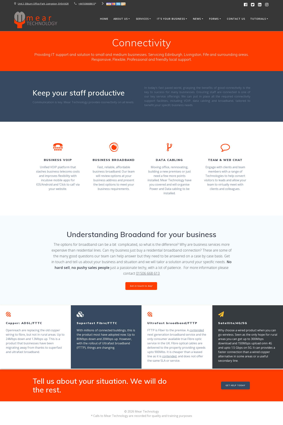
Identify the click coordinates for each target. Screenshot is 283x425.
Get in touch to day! (141, 286)
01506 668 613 (148, 273)
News (197, 18)
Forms (214, 18)
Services (142, 18)
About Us (120, 18)
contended (197, 331)
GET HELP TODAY (235, 385)
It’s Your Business (171, 18)
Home (104, 18)
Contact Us (236, 18)
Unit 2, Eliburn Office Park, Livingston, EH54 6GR (43, 3)
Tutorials (258, 18)
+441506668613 (86, 3)
